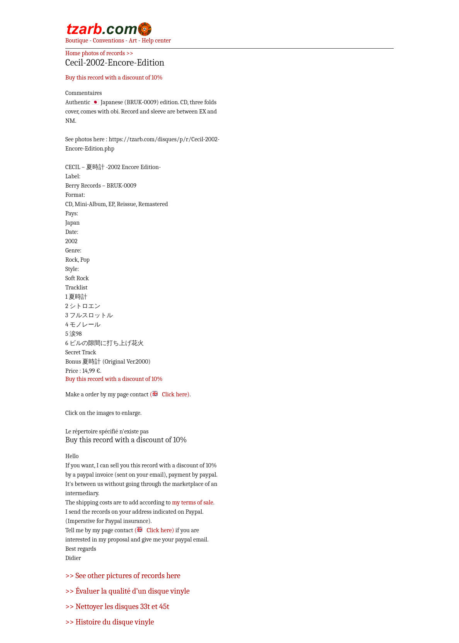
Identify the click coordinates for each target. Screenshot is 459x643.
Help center (155, 40)
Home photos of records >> (99, 53)
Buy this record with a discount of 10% (114, 77)
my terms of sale (192, 502)
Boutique (76, 40)
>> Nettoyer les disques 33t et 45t (117, 606)
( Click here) (170, 394)
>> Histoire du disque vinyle (109, 622)
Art (132, 40)
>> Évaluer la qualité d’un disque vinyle (127, 591)
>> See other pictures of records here (122, 575)
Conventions (108, 40)
